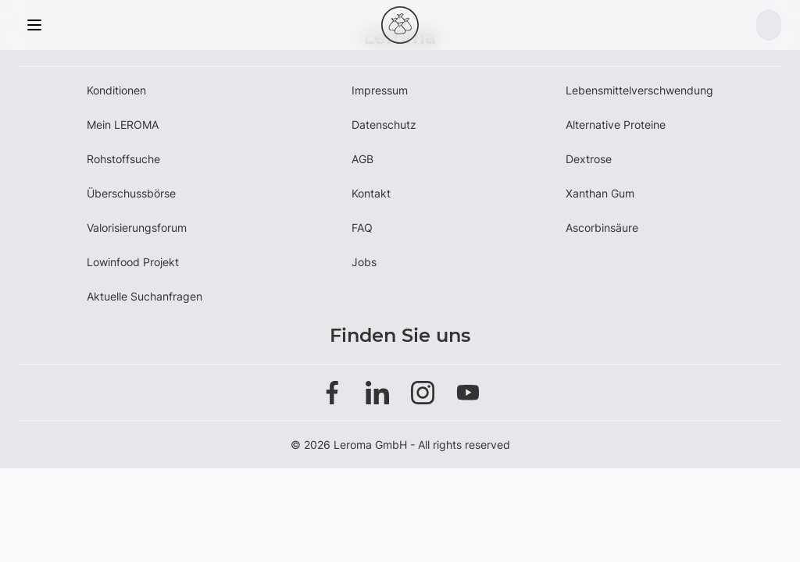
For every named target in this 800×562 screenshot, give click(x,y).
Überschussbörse (131, 193)
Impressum (380, 90)
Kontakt (371, 193)
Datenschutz (384, 124)
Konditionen (116, 90)
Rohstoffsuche (123, 158)
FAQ (362, 227)
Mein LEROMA (123, 124)
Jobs (364, 262)
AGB (362, 158)
